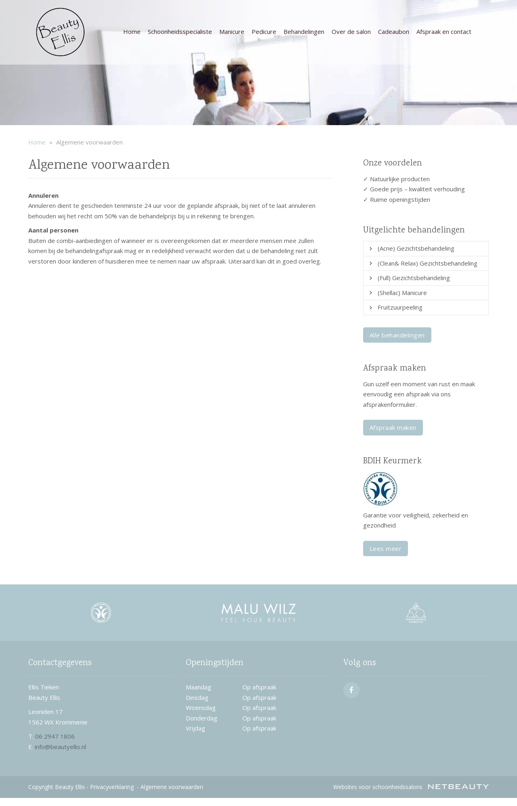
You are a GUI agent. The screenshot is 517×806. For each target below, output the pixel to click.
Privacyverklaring (112, 787)
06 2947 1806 (55, 736)
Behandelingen (304, 31)
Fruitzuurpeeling (400, 307)
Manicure (231, 31)
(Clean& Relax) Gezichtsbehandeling (427, 263)
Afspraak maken (393, 427)
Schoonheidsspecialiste (180, 31)
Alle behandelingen (397, 335)
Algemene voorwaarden (172, 787)
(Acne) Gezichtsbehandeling (416, 248)
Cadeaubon (393, 31)
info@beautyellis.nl (60, 747)
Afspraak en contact (443, 31)
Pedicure (264, 31)
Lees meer (386, 548)
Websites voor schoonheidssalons (411, 787)
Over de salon (351, 31)
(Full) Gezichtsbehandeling (414, 278)
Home (132, 31)
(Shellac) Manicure (402, 293)
